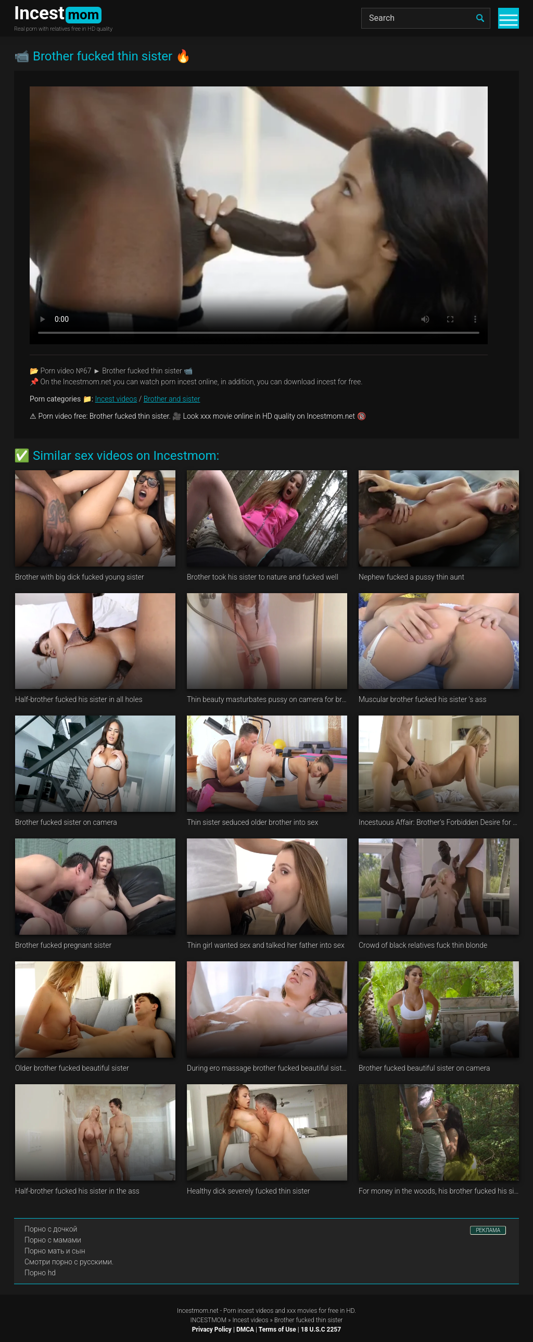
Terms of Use (277, 1329)
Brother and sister (172, 399)
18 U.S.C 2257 (321, 1329)
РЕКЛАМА (488, 1230)
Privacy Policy (212, 1329)
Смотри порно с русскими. (68, 1262)
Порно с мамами (52, 1240)
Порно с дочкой (50, 1229)
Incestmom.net (198, 1310)
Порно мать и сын (54, 1251)
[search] (479, 18)
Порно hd (40, 1273)
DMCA (245, 1329)
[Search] (425, 18)
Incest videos (116, 399)
